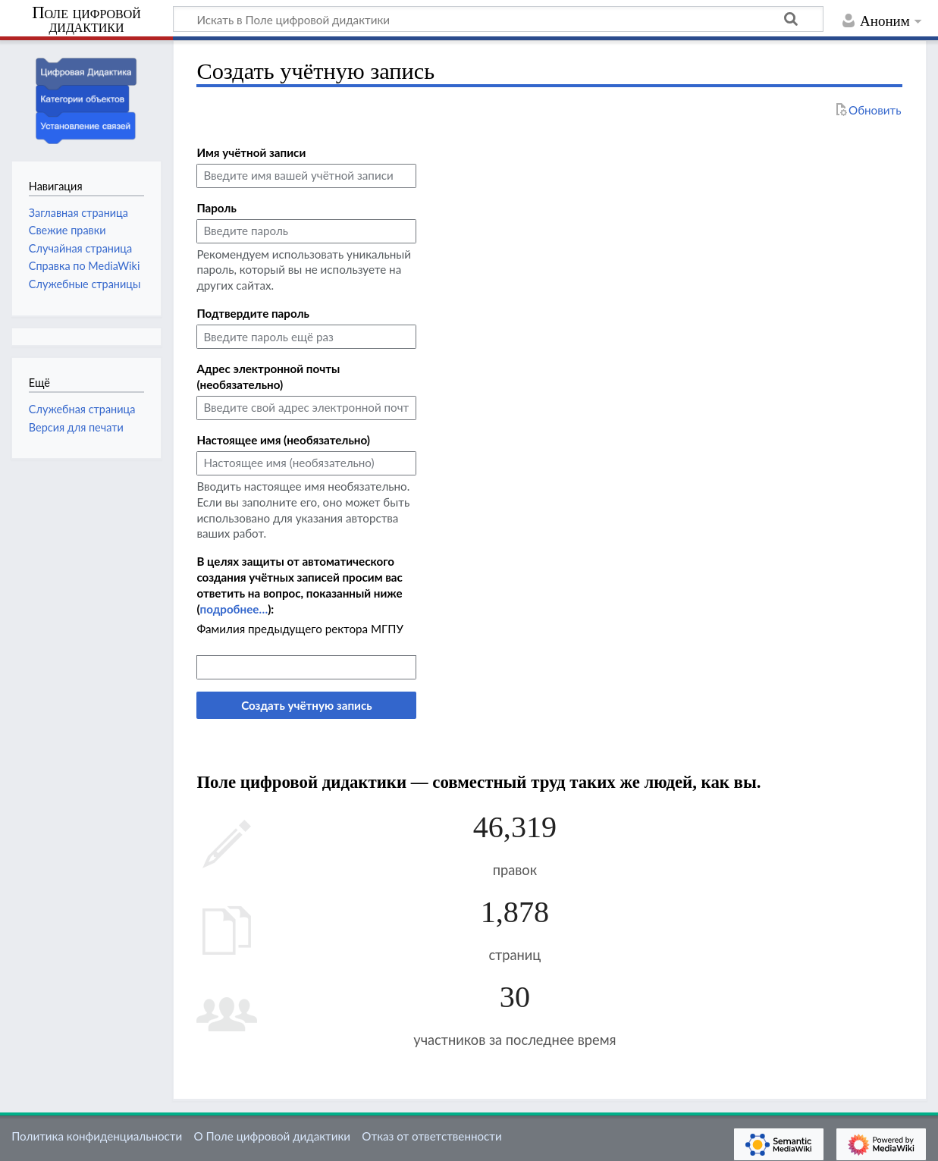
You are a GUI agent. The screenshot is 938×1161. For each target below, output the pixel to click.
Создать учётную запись (306, 705)
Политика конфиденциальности (96, 1136)
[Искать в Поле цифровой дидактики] (498, 19)
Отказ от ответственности (431, 1136)
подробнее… (233, 609)
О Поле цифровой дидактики (271, 1136)
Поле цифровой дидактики (86, 20)
